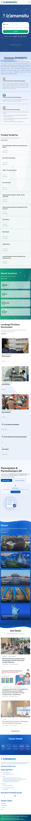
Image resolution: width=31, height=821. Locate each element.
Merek (10, 36)
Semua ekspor (4, 532)
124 (2, 447)
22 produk (4, 618)
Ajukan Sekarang (6, 480)
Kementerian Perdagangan (7, 354)
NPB (19, 36)
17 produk (4, 567)
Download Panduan (15, 491)
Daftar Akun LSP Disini (19, 480)
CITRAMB (4, 285)
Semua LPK (4, 334)
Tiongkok (5, 582)
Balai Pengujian (6, 356)
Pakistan (5, 599)
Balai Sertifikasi (6, 412)
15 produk (4, 601)
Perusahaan (14, 36)
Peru (3, 565)
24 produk (4, 584)
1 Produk (3, 283)
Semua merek (4, 279)
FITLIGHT (4, 312)
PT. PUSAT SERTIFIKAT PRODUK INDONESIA (14, 437)
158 (2, 435)
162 (2, 423)
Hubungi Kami (5, 789)
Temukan (16, 31)
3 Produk (3, 310)
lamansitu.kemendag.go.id (8, 785)
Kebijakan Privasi (4, 805)
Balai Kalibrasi (6, 384)
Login (2, 809)
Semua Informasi (15, 731)
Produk (6, 36)
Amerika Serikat (7, 617)
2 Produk (3, 292)
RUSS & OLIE (5, 303)
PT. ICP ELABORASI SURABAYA (10, 424)
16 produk (4, 549)
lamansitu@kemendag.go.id (8, 774)
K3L (21, 36)
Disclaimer (3, 807)
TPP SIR (25, 36)
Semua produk (5, 141)
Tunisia (4, 548)
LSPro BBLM (5, 449)
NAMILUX (4, 294)
